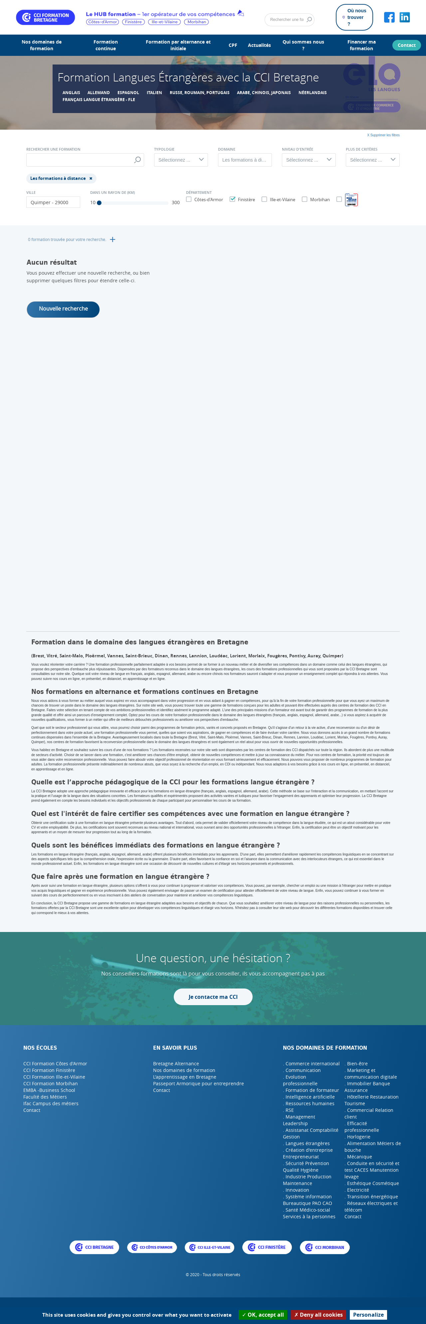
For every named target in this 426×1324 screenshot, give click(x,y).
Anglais (71, 92)
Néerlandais (313, 92)
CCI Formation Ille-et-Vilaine (54, 1077)
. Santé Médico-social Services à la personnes (309, 1213)
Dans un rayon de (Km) (112, 192)
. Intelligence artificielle (309, 1097)
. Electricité (356, 1190)
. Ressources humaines (308, 1103)
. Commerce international (311, 1063)
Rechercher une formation (53, 149)
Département (199, 192)
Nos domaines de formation (42, 45)
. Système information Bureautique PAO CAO (307, 1199)
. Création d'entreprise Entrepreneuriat (308, 1153)
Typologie (164, 149)
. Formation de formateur (311, 1090)
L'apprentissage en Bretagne (184, 1077)
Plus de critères (361, 149)
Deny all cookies (318, 1314)
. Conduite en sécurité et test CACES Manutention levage (371, 1170)
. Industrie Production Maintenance (307, 1179)
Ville (31, 192)
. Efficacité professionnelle (361, 1126)
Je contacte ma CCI (213, 996)
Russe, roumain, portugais (200, 92)
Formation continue (106, 45)
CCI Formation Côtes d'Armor (55, 1063)
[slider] (99, 203)
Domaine (226, 149)
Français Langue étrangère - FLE (99, 99)
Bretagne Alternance (176, 1063)
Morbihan (319, 199)
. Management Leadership (299, 1120)
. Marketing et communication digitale (370, 1073)
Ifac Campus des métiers (51, 1103)
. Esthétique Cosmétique (371, 1183)
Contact (407, 45)
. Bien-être (356, 1063)
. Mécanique (358, 1156)
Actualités (259, 45)
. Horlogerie (357, 1136)
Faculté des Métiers (45, 1097)
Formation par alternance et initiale (178, 45)
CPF (233, 45)
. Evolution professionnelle (300, 1080)
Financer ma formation (361, 45)
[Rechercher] (290, 20)
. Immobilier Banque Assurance (367, 1086)
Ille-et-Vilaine (281, 199)
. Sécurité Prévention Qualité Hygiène (306, 1166)
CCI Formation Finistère (49, 1070)
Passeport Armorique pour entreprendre (198, 1083)
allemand (99, 92)
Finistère (245, 199)
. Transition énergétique (371, 1196)
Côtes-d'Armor (208, 199)
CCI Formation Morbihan (50, 1083)
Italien (154, 92)
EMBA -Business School (49, 1090)
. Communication (302, 1070)
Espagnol (128, 92)
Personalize (368, 1314)
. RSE (288, 1110)
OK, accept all (263, 1314)
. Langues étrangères (306, 1143)
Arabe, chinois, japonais (264, 92)
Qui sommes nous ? (303, 45)
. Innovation (296, 1190)
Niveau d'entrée (297, 149)
